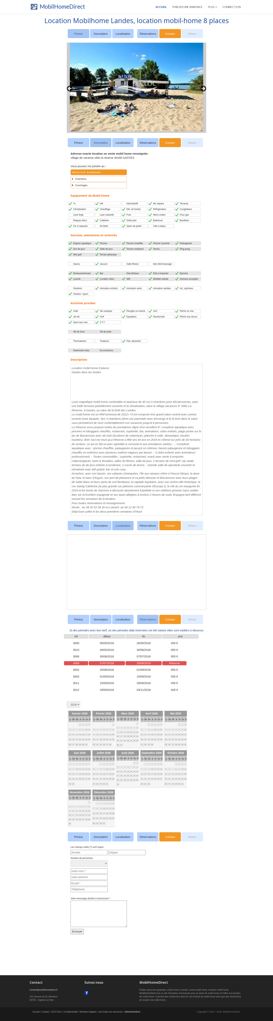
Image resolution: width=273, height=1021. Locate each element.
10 (86, 730)
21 (76, 739)
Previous (69, 87)
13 (73, 734)
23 (83, 739)
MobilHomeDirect (57, 8)
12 (70, 734)
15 (80, 734)
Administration (132, 1011)
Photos (78, 142)
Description (101, 33)
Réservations (148, 33)
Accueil (161, 6)
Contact (170, 33)
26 (70, 744)
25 (89, 739)
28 (76, 744)
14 (76, 734)
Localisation (122, 33)
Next (202, 87)
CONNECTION (232, 6)
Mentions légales (88, 1011)
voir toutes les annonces (110, 1011)
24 (86, 739)
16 (83, 734)
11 (89, 730)
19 (70, 739)
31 (86, 744)
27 (73, 744)
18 (89, 734)
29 (80, 744)
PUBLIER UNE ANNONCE (187, 6)
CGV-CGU (56, 1011)
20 (73, 739)
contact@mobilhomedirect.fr (44, 990)
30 (83, 744)
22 (80, 739)
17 (86, 734)
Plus (212, 6)
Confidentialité (70, 1011)
